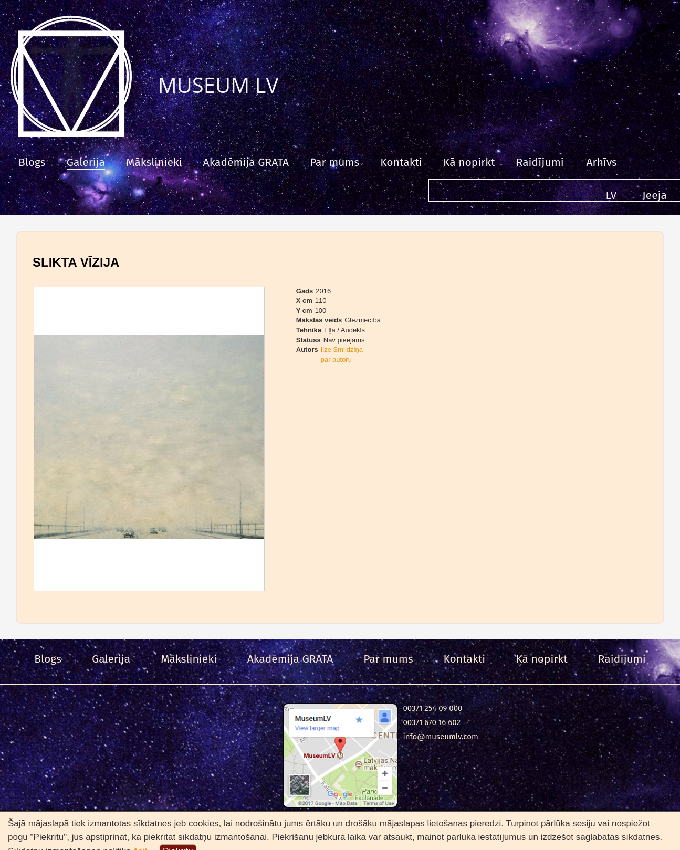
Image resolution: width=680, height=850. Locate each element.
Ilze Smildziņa (342, 349)
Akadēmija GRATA (246, 162)
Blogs (32, 162)
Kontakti (401, 162)
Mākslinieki (154, 162)
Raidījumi (540, 162)
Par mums (334, 162)
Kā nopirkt (469, 162)
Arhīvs (602, 162)
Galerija (86, 162)
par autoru (336, 359)
